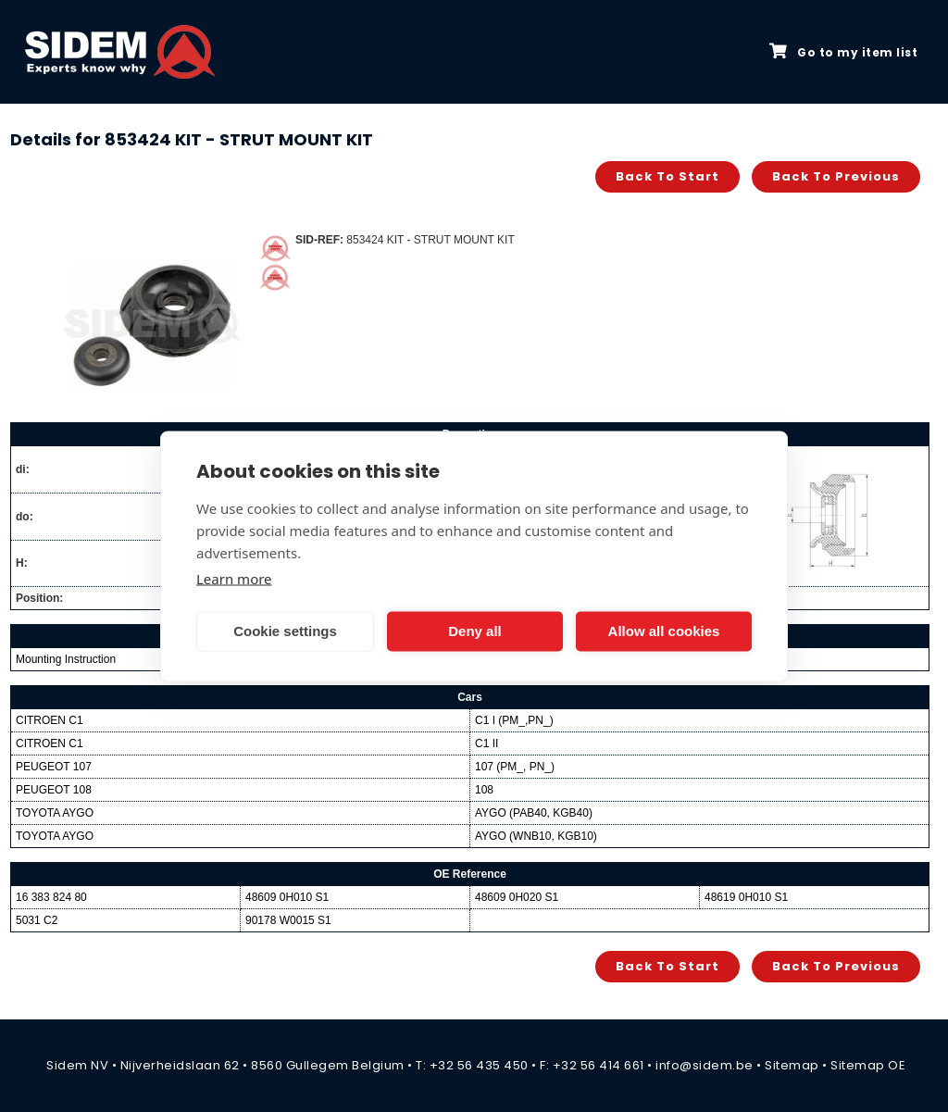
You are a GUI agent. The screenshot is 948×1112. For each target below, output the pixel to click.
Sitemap (792, 1065)
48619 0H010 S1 (746, 897)
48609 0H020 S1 (516, 897)
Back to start (667, 176)
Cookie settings (285, 631)
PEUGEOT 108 (54, 789)
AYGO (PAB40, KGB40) (533, 812)
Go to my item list (843, 52)
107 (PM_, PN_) (515, 766)
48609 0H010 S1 (287, 897)
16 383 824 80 (51, 897)
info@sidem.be (704, 1065)
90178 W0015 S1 (288, 920)
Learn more (234, 577)
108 (484, 789)
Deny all (475, 631)
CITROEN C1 (49, 720)
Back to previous (836, 176)
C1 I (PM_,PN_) (514, 720)
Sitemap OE (867, 1065)
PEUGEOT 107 (54, 766)
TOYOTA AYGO (55, 812)
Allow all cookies (664, 631)
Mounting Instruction (66, 659)
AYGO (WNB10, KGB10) (536, 836)
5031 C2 (36, 920)
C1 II (486, 743)
